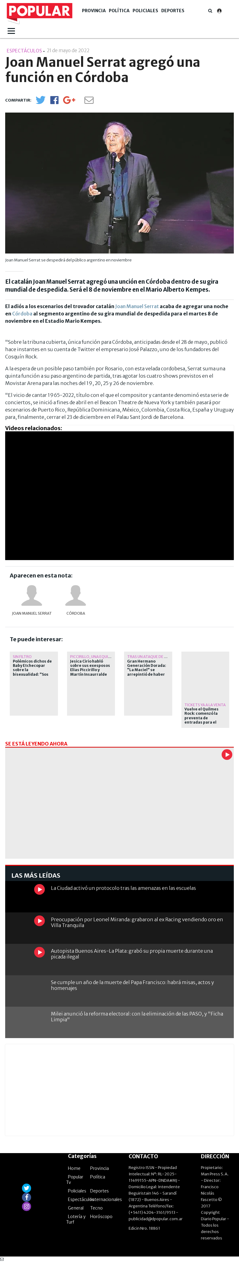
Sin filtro (22, 656)
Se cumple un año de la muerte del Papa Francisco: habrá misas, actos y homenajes (132, 985)
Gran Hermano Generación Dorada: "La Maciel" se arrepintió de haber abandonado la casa (146, 670)
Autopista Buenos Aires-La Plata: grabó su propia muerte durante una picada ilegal (132, 954)
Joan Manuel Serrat (137, 306)
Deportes (172, 10)
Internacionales (106, 1199)
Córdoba (22, 314)
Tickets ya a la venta (205, 705)
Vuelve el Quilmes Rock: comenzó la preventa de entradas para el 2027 (201, 718)
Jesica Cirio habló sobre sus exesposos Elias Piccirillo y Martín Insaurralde (90, 668)
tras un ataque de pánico (152, 656)
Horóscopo (101, 1216)
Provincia (94, 10)
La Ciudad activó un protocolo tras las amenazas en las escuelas (123, 888)
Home (74, 1168)
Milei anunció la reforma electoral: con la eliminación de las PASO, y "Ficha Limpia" (137, 1017)
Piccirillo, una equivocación (98, 656)
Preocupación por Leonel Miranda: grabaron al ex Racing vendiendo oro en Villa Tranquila (137, 922)
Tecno (96, 1208)
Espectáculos (81, 1199)
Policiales (145, 10)
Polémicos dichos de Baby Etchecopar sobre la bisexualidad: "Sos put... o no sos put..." (32, 670)
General (76, 1208)
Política (119, 10)
